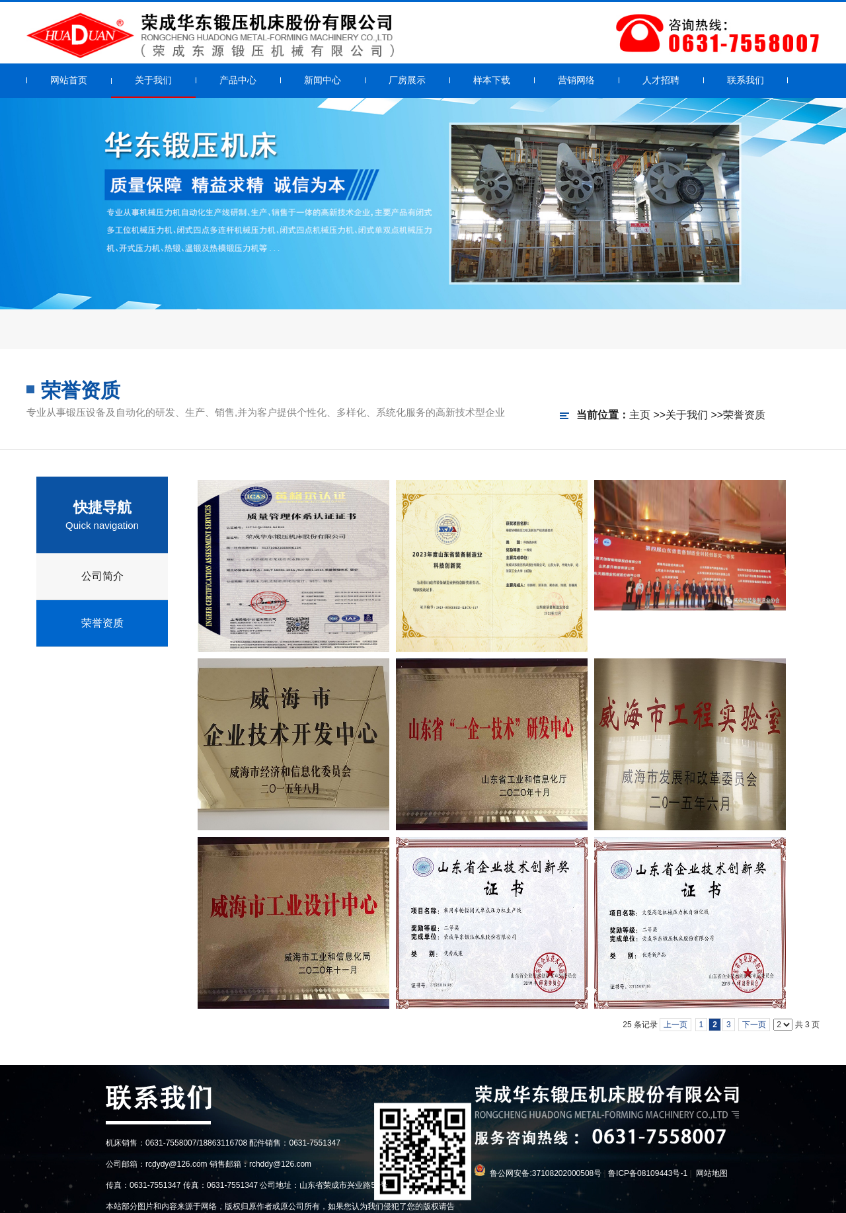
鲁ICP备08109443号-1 (647, 1173)
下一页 (754, 1024)
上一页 (675, 1024)
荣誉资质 (744, 414)
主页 (639, 414)
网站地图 (712, 1173)
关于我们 (687, 414)
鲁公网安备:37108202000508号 (545, 1173)
